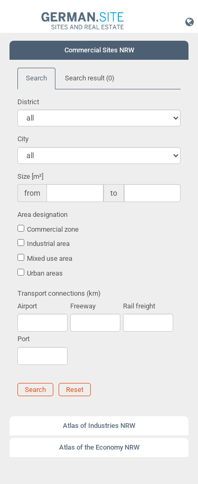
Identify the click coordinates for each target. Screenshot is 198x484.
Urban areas (45, 273)
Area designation (42, 214)
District (28, 102)
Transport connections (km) (59, 293)
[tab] (99, 50)
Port (23, 339)
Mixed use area (49, 258)
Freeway (83, 306)
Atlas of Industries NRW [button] (99, 426)
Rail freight (139, 306)
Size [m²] (30, 176)
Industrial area (48, 244)
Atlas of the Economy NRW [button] (99, 447)
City (23, 139)
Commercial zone (53, 229)
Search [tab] (36, 78)
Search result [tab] (90, 78)
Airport (27, 306)
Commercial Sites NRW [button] (99, 50)
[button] (189, 22)
